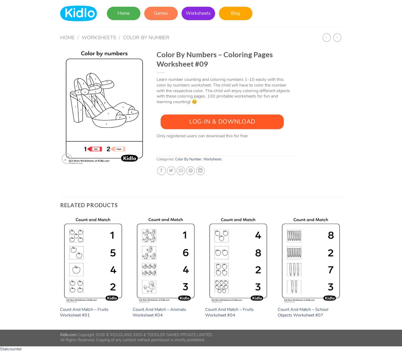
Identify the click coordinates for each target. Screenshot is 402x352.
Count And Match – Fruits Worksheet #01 (84, 312)
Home (124, 13)
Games (161, 13)
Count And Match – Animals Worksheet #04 (159, 312)
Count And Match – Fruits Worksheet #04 (229, 312)
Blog (235, 13)
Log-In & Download (222, 122)
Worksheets (198, 13)
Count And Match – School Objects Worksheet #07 (303, 312)
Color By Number (146, 37)
